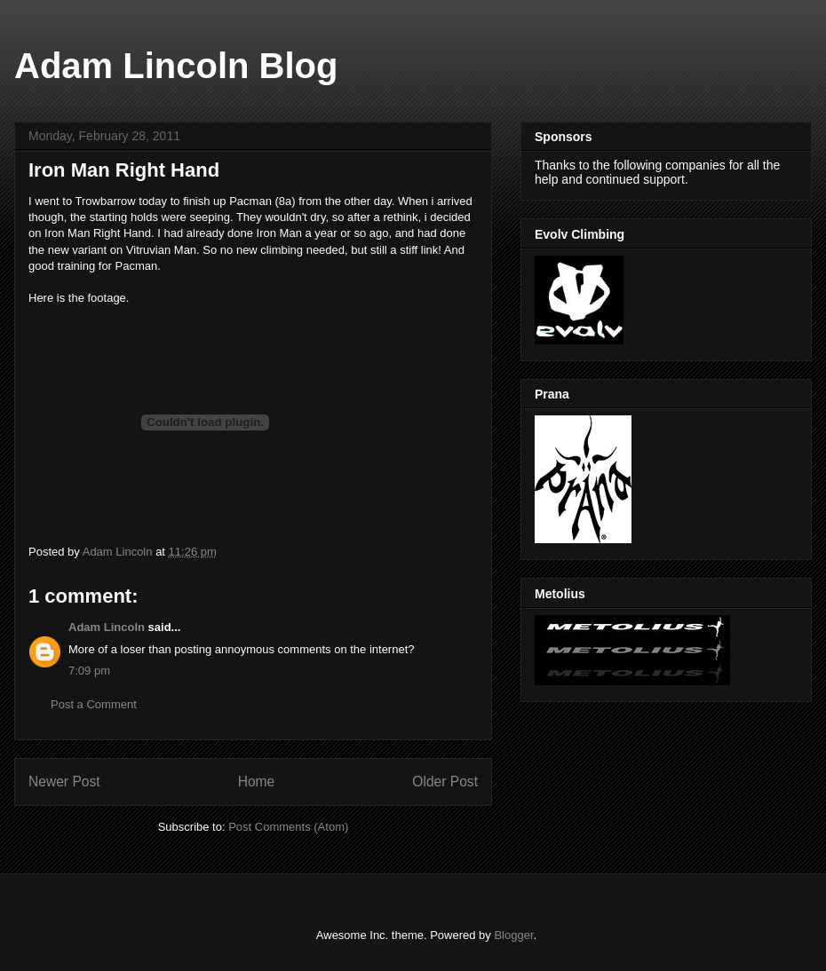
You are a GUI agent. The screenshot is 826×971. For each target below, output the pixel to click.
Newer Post (64, 781)
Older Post (445, 781)
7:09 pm (89, 670)
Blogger (513, 935)
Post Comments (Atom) (288, 826)
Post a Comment (94, 704)
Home (256, 781)
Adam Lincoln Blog (176, 65)
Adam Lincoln (106, 627)
